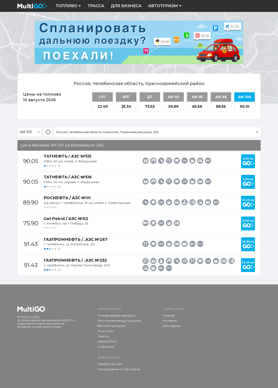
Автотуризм (165, 6)
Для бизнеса (126, 6)
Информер (106, 346)
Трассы (103, 336)
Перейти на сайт (110, 364)
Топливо (68, 6)
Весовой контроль (111, 326)
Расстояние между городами (119, 320)
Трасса (96, 6)
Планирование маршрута (117, 315)
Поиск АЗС (106, 331)
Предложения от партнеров (119, 369)
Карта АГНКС (107, 341)
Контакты (170, 320)
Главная (168, 315)
